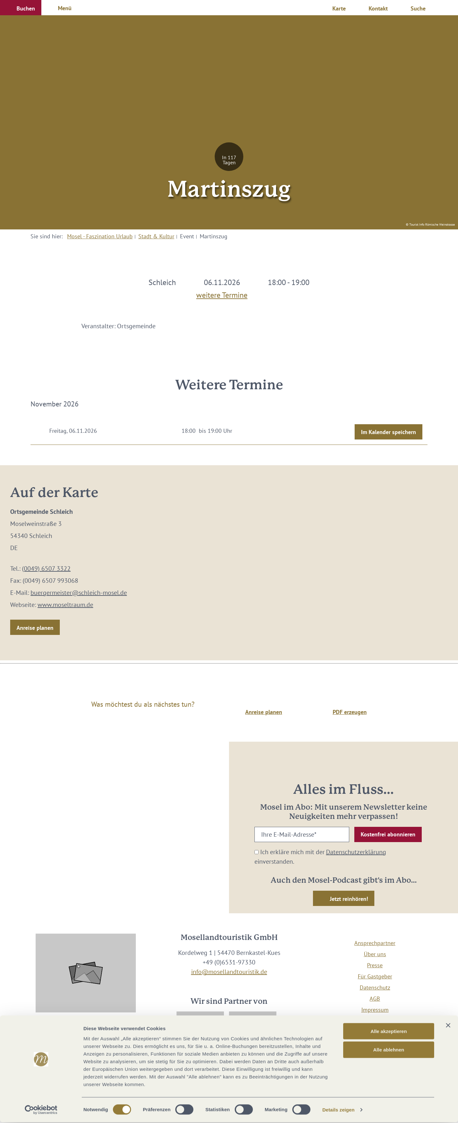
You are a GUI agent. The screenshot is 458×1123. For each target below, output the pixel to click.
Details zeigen (338, 1110)
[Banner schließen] (448, 1026)
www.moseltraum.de (65, 605)
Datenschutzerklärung (356, 852)
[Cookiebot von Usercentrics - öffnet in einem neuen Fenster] (41, 1110)
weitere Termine (221, 293)
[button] (20, 7)
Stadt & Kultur (156, 236)
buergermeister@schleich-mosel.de (79, 593)
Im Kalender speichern (388, 432)
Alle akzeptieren (389, 1031)
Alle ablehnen (388, 1050)
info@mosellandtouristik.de (229, 972)
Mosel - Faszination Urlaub (100, 236)
